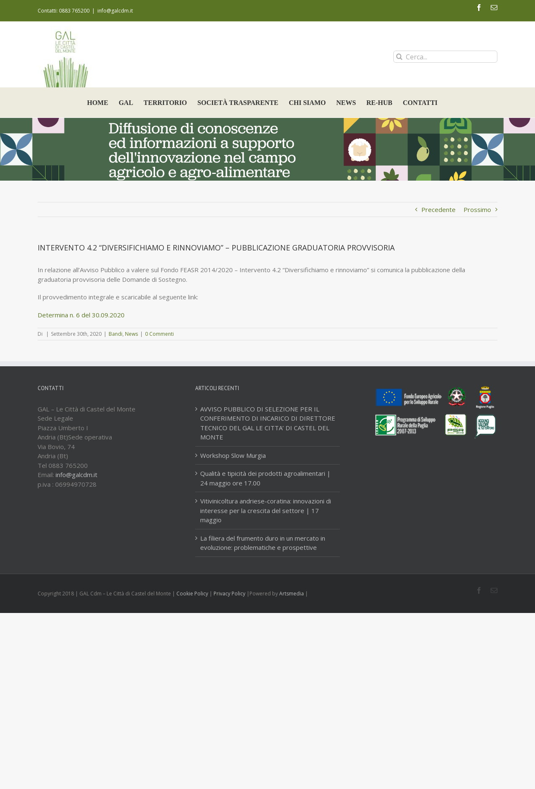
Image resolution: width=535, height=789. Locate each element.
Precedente (438, 209)
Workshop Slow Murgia (233, 455)
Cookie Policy (192, 593)
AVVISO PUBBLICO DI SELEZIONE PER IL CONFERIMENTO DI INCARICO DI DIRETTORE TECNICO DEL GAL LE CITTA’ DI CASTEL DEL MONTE (267, 423)
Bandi (115, 333)
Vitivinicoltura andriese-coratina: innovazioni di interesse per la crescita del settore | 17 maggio (265, 510)
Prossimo (477, 209)
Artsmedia (291, 593)
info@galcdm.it (115, 10)
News (131, 333)
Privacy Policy (229, 593)
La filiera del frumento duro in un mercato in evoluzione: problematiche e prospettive (262, 543)
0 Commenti (159, 333)
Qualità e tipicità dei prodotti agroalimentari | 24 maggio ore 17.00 (265, 478)
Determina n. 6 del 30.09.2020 (81, 315)
